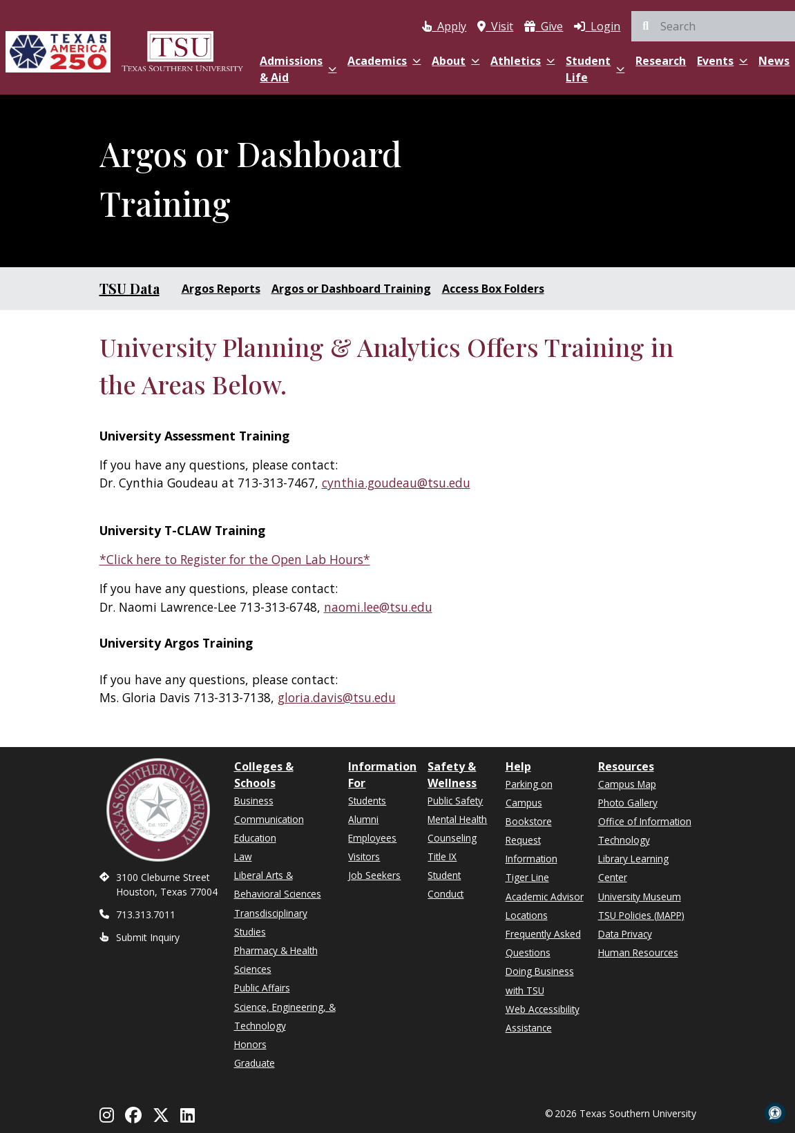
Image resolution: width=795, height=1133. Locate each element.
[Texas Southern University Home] (182, 50)
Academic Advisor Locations (545, 906)
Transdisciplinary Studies (270, 922)
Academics (384, 60)
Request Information (531, 849)
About (455, 60)
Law (243, 856)
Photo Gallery (628, 802)
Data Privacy (625, 933)
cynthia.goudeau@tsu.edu (396, 482)
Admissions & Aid (298, 69)
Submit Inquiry (148, 937)
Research (660, 60)
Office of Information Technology (644, 830)
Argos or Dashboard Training (351, 288)
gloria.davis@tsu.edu (337, 697)
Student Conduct (445, 884)
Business (254, 800)
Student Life (595, 69)
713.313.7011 (145, 914)
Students (367, 800)
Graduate (254, 1062)
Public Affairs (262, 987)
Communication (269, 819)
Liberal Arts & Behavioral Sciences (277, 884)
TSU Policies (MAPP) (641, 915)
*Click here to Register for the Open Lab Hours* (234, 559)
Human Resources (638, 952)
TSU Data (129, 288)
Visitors (364, 856)
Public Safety (455, 800)
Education (255, 837)
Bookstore (529, 821)
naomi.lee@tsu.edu (378, 607)
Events (722, 60)
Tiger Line (527, 877)
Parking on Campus (529, 793)
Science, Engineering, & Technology (285, 1016)
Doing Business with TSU (540, 980)
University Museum (639, 896)
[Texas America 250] (58, 50)
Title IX (442, 856)
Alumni (363, 819)
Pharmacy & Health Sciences (276, 960)
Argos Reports (221, 288)
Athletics (522, 60)
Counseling (452, 837)
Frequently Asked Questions (543, 943)
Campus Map (627, 784)
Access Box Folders (493, 288)
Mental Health (457, 819)
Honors (250, 1044)
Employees (372, 837)
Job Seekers (374, 875)
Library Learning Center (633, 868)
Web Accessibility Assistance (543, 1018)
